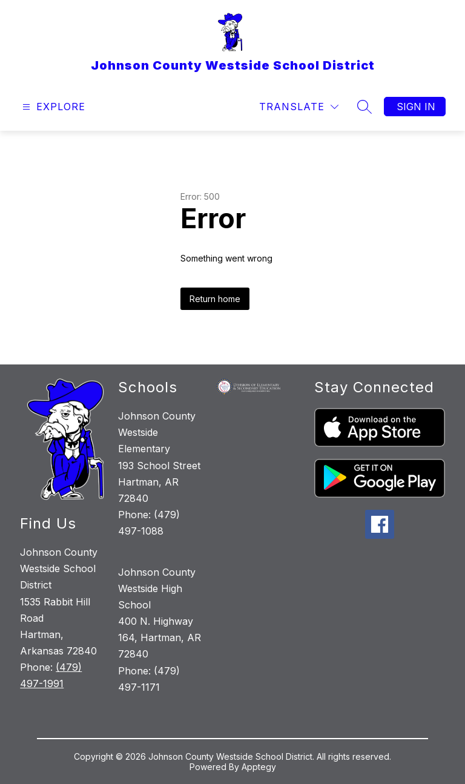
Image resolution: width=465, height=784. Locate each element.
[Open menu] (52, 106)
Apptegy (259, 767)
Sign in (416, 106)
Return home (215, 299)
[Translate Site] (298, 106)
